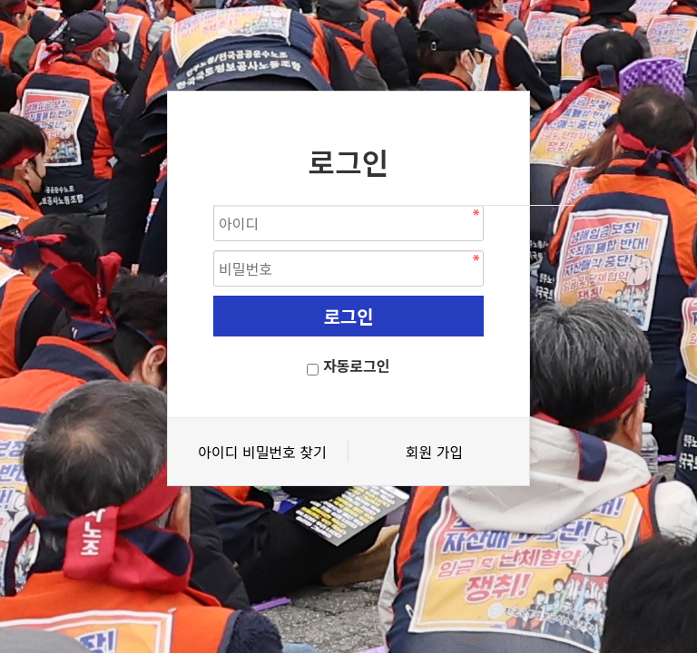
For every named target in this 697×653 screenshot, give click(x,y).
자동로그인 (356, 365)
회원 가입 (434, 452)
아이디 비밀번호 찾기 (262, 452)
